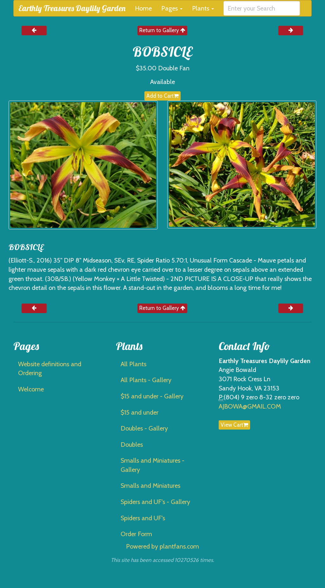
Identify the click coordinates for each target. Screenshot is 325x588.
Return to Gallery (162, 30)
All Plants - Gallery (146, 380)
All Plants (133, 364)
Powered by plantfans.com (162, 546)
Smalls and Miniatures (150, 485)
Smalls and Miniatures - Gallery (152, 465)
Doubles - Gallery (144, 428)
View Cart (234, 425)
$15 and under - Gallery (152, 396)
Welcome (31, 389)
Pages (171, 8)
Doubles (132, 444)
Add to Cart (162, 96)
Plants (203, 8)
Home (143, 8)
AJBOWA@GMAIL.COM (250, 406)
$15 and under (139, 412)
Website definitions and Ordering (49, 368)
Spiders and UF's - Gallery (155, 502)
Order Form (136, 534)
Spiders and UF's (143, 518)
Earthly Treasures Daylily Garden (71, 8)
